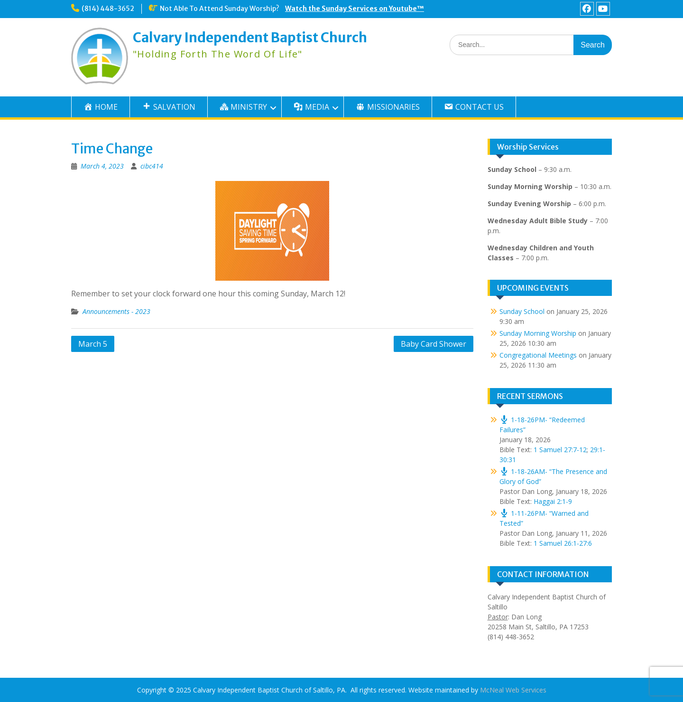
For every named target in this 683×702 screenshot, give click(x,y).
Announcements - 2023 (116, 311)
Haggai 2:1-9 (553, 501)
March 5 (92, 344)
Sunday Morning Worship (537, 333)
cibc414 (151, 166)
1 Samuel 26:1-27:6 (563, 543)
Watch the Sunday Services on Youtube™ (354, 8)
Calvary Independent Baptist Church (250, 37)
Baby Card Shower (433, 344)
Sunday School (522, 311)
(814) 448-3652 (108, 8)
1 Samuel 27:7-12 (560, 449)
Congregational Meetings (538, 355)
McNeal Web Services (513, 689)
